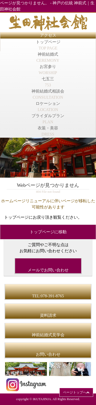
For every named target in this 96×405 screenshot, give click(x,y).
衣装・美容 (48, 131)
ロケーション (48, 106)
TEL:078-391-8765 (48, 296)
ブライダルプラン (47, 119)
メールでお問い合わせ (48, 270)
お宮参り (48, 69)
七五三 (48, 82)
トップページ (48, 45)
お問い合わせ (48, 354)
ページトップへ (74, 392)
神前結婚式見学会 (48, 335)
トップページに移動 (48, 232)
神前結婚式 (47, 57)
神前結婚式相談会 (47, 94)
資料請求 (48, 315)
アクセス (48, 35)
